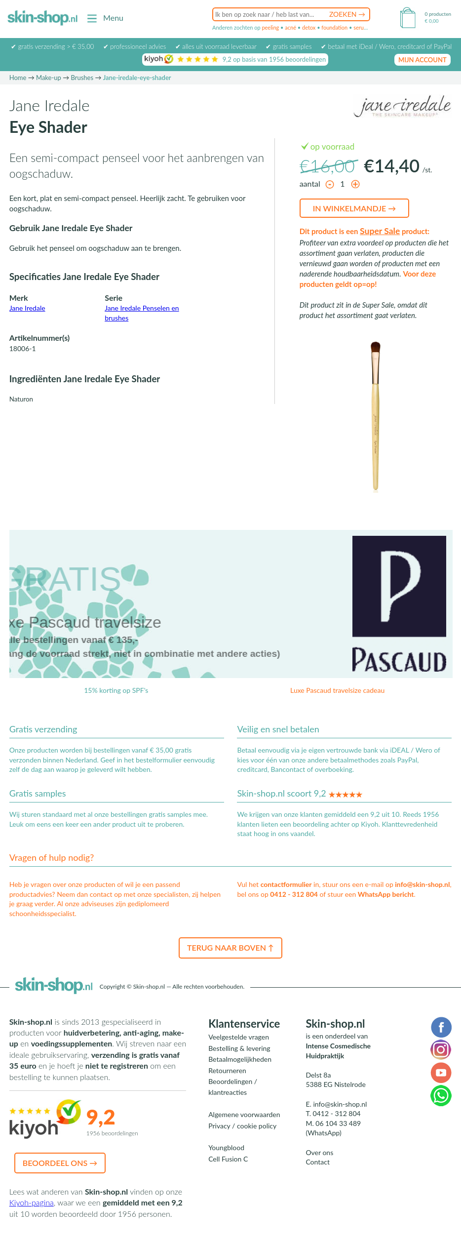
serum (360, 27)
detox (308, 27)
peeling (270, 27)
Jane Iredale (27, 308)
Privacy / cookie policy (242, 1126)
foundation (334, 27)
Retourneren (227, 1070)
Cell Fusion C (228, 1159)
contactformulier (286, 884)
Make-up (48, 77)
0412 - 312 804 (294, 894)
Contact (318, 1162)
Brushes (82, 77)
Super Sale (380, 231)
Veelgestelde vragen (238, 1037)
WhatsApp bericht (386, 894)
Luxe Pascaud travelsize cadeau (337, 690)
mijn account (422, 60)
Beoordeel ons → (60, 1162)
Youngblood (226, 1147)
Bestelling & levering (239, 1048)
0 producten (438, 14)
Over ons (319, 1152)
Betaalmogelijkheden (239, 1059)
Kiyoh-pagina (31, 1202)
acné (290, 27)
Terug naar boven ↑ (230, 947)
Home (18, 77)
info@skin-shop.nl (422, 884)
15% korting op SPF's (116, 690)
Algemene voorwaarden (244, 1114)
